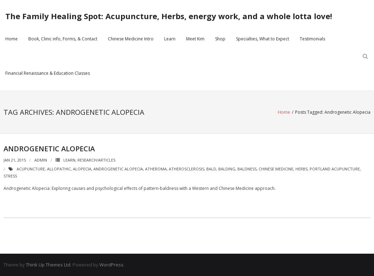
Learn (170, 39)
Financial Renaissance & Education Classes (47, 73)
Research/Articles (96, 160)
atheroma (156, 168)
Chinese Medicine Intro (131, 39)
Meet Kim (195, 39)
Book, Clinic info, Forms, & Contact (62, 39)
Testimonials (312, 39)
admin (40, 160)
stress (10, 176)
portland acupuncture (335, 168)
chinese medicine (276, 168)
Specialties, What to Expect (262, 39)
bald (211, 168)
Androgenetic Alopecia (49, 148)
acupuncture (31, 168)
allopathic (59, 168)
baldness (247, 168)
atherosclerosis (186, 168)
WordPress (111, 264)
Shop (220, 39)
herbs (301, 168)
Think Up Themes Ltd (48, 264)
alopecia (82, 168)
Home (11, 39)
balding (226, 168)
